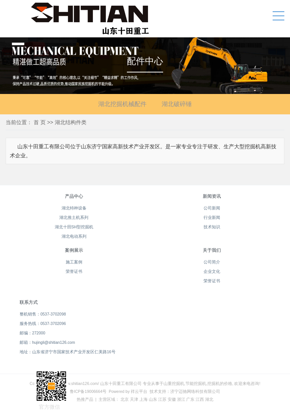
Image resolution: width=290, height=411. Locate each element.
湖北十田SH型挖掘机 (74, 227)
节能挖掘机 (195, 383)
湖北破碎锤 (177, 104)
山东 (153, 399)
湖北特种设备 (74, 208)
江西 (200, 399)
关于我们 (212, 250)
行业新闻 (212, 217)
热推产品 (85, 399)
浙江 (181, 399)
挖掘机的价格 (219, 383)
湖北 (209, 399)
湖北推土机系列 (73, 217)
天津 (134, 399)
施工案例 (74, 262)
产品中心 (74, 196)
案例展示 (74, 250)
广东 (190, 399)
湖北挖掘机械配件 (122, 104)
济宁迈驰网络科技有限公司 (195, 391)
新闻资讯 (212, 196)
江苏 (162, 399)
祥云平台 (139, 391)
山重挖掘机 (174, 383)
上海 (143, 399)
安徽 (172, 399)
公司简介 (212, 262)
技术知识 (212, 227)
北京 (124, 399)
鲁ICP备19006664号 (88, 391)
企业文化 (212, 271)
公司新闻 (212, 208)
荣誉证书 (74, 271)
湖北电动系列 (74, 236)
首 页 (40, 122)
